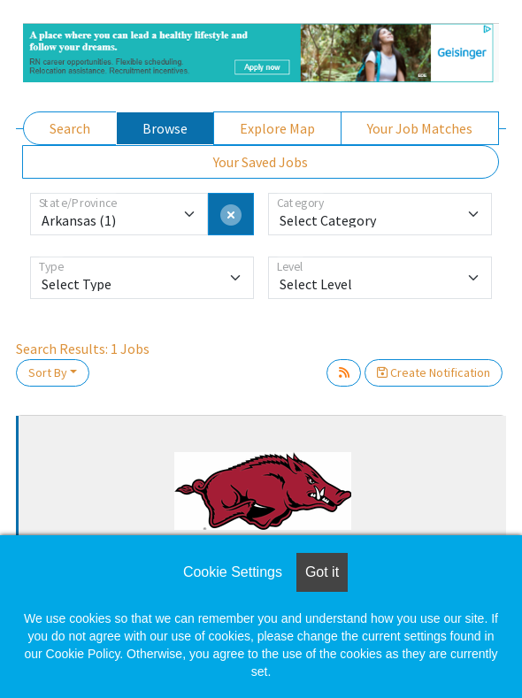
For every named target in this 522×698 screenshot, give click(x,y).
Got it (322, 571)
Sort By (47, 372)
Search (70, 128)
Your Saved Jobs (260, 162)
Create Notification (433, 372)
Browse (165, 128)
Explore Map (277, 128)
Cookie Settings (232, 571)
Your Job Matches (419, 128)
